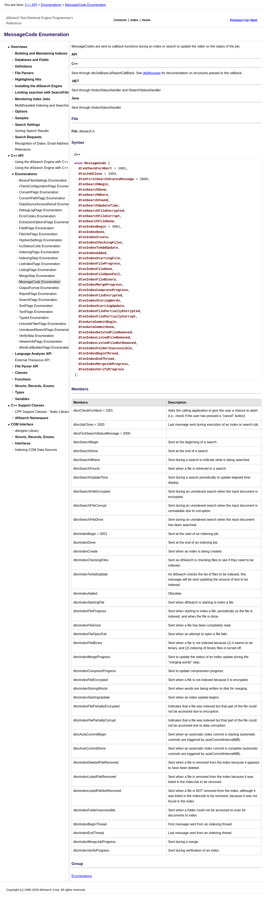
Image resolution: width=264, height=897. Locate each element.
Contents (120, 20)
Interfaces (23, 443)
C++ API (31, 5)
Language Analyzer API (33, 354)
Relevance (23, 149)
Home (146, 20)
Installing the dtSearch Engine (38, 86)
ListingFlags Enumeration (38, 270)
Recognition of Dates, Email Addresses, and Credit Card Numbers (63, 143)
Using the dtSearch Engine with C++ (41, 162)
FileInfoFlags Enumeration (38, 234)
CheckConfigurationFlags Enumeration (47, 186)
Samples (22, 118)
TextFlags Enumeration (36, 312)
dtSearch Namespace (31, 418)
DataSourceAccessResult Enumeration (47, 204)
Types (19, 392)
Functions (23, 379)
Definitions (23, 66)
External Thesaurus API (32, 360)
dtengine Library (27, 430)
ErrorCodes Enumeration (37, 216)
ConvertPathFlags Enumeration (42, 198)
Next (254, 20)
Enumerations (51, 5)
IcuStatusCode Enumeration (39, 246)
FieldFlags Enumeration (36, 228)
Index (134, 20)
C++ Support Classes (27, 405)
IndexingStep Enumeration (38, 258)
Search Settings (27, 124)
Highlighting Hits (28, 79)
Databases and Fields (32, 60)
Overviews (19, 47)
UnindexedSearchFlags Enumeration (46, 329)
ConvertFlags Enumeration (38, 192)
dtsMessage (152, 73)
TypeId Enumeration (34, 318)
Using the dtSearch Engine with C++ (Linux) (47, 168)
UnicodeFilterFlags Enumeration (42, 324)
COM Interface (22, 424)
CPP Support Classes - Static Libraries (43, 411)
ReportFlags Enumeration (38, 294)
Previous (236, 20)
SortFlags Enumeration (36, 306)
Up (247, 20)
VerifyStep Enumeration (36, 335)
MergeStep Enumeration (37, 276)
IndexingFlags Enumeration (39, 252)
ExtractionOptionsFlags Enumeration (46, 222)
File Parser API (26, 366)
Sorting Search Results (32, 131)
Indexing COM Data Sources (36, 449)
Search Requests (28, 137)
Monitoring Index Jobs (32, 99)
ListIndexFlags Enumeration (39, 264)
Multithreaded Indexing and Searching (43, 105)
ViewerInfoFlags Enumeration (40, 341)
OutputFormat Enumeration (39, 288)
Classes (21, 373)
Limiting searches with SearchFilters (43, 92)
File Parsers (24, 73)
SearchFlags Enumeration (38, 300)
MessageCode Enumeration (85, 5)
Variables (22, 399)
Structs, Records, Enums (34, 386)
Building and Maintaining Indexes (41, 53)
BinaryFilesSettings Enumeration (43, 180)
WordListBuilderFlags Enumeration (44, 347)
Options (21, 111)
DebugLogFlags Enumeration (40, 210)
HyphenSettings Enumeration (40, 240)
